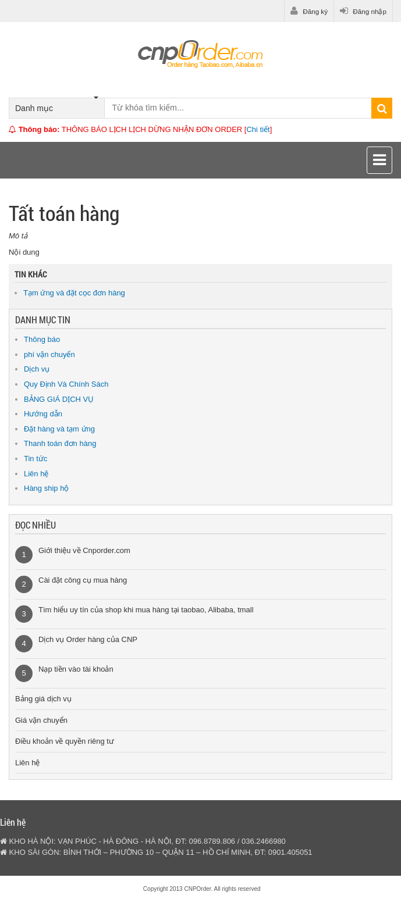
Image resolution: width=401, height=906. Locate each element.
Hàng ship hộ (46, 488)
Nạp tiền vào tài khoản (75, 669)
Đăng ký (309, 11)
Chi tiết (257, 129)
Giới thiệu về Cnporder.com (84, 550)
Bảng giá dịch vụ (43, 698)
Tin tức (35, 458)
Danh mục (56, 105)
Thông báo (42, 339)
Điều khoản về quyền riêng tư (64, 741)
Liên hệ (36, 473)
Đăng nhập (363, 11)
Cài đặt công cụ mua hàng (82, 580)
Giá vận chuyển (41, 720)
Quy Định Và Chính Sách (66, 384)
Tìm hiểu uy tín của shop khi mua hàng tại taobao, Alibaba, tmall (146, 609)
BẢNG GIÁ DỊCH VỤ (59, 399)
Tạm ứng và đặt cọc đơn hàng (74, 292)
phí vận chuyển (49, 354)
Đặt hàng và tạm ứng (59, 429)
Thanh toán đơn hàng (60, 443)
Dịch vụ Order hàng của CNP (87, 639)
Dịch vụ (36, 369)
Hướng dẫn (43, 413)
